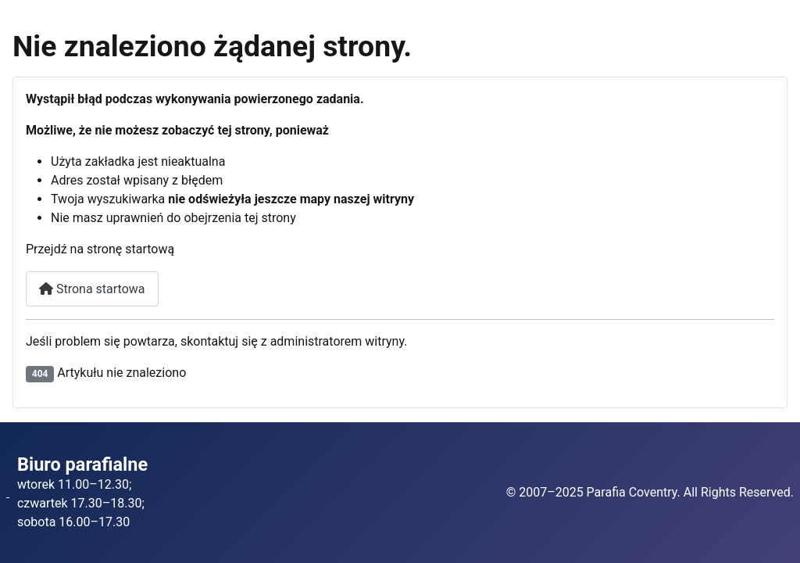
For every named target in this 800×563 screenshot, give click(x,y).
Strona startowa (92, 289)
